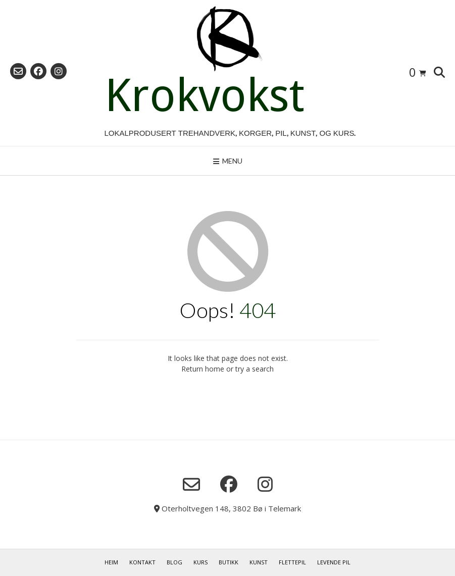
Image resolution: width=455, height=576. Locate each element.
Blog (174, 562)
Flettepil (292, 562)
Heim (111, 562)
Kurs (200, 562)
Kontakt (142, 562)
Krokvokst (205, 95)
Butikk (228, 562)
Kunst (258, 562)
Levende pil (333, 562)
